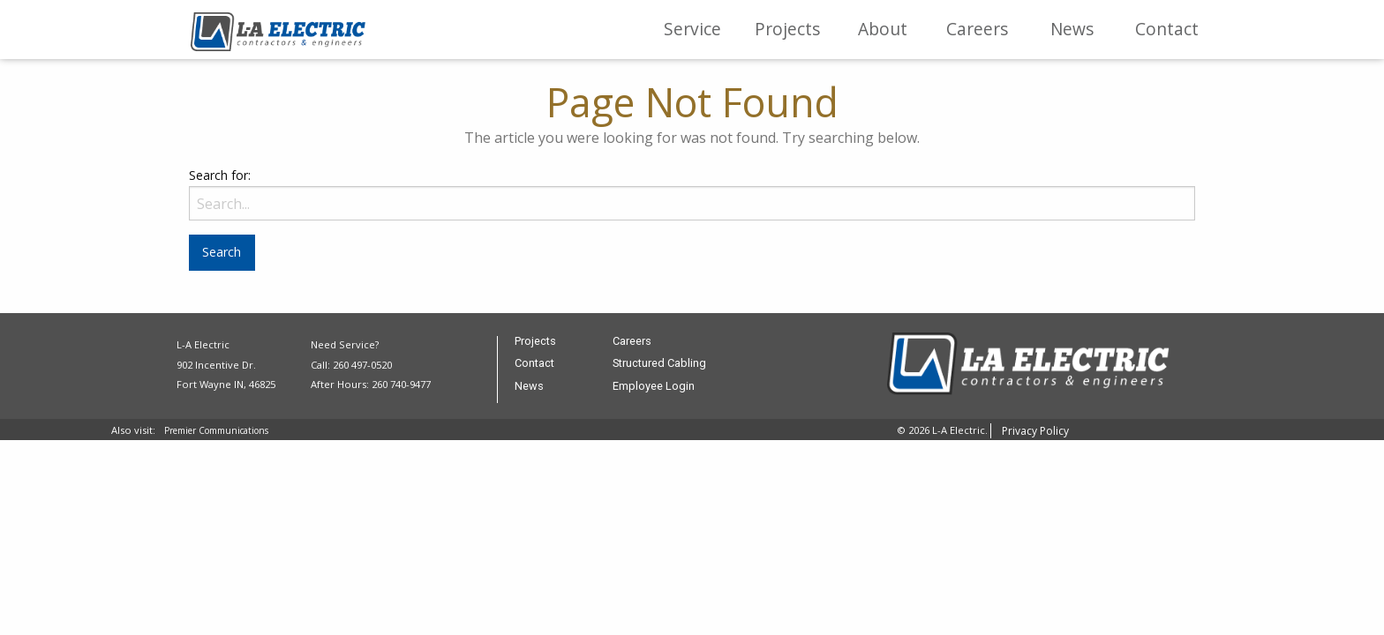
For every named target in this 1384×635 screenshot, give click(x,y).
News (1072, 29)
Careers (977, 29)
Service (692, 29)
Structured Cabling (659, 364)
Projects (787, 29)
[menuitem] (693, 29)
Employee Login (654, 386)
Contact (1167, 29)
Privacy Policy (1035, 430)
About (882, 29)
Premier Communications (216, 430)
